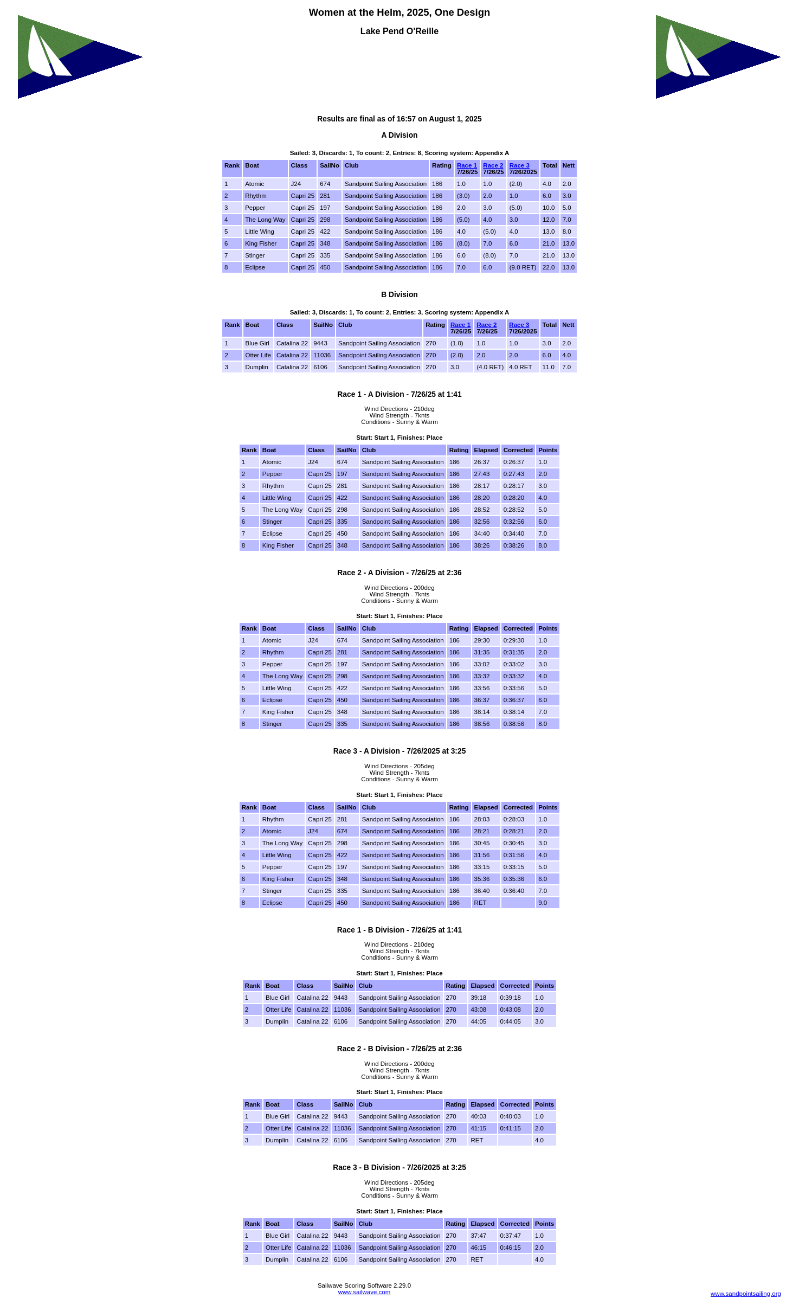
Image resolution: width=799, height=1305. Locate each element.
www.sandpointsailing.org (746, 1293)
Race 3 (520, 165)
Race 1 (467, 165)
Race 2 (493, 165)
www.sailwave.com (364, 1292)
